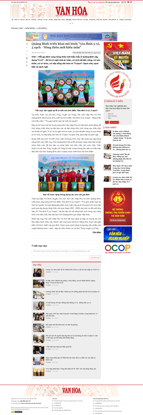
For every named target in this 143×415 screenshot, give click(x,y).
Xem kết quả (114, 122)
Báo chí (28, 19)
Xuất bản (33, 19)
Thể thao (40, 19)
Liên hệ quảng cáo (112, 2)
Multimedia (128, 19)
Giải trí (63, 19)
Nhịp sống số (112, 19)
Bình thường (112, 116)
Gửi (107, 122)
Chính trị (16, 19)
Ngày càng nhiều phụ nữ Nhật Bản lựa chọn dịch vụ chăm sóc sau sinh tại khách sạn (71, 358)
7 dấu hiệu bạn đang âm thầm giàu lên (59, 346)
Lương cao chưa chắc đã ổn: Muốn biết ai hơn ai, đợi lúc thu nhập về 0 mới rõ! (72, 269)
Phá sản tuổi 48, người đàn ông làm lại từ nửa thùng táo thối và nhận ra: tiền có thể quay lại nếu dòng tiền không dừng (72, 336)
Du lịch (46, 19)
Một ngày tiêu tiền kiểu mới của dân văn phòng (62, 324)
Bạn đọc (105, 19)
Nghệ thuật (57, 19)
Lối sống (48, 272)
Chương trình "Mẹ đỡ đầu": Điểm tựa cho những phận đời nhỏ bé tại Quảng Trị (72, 291)
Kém (109, 118)
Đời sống (68, 19)
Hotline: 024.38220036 (96, 2)
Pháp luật (99, 19)
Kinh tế (74, 19)
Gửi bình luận (95, 258)
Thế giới (121, 19)
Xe (117, 19)
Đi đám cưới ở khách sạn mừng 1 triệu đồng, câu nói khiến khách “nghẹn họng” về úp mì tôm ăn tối (70, 281)
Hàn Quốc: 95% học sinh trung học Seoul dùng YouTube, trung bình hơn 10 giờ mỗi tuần (71, 314)
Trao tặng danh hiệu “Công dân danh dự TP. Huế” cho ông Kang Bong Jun (71, 368)
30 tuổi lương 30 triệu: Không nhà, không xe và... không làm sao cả (68, 302)
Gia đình (51, 19)
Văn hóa (22, 19)
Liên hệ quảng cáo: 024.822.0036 (61, 410)
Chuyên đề (92, 19)
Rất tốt (110, 114)
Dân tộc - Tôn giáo (82, 19)
